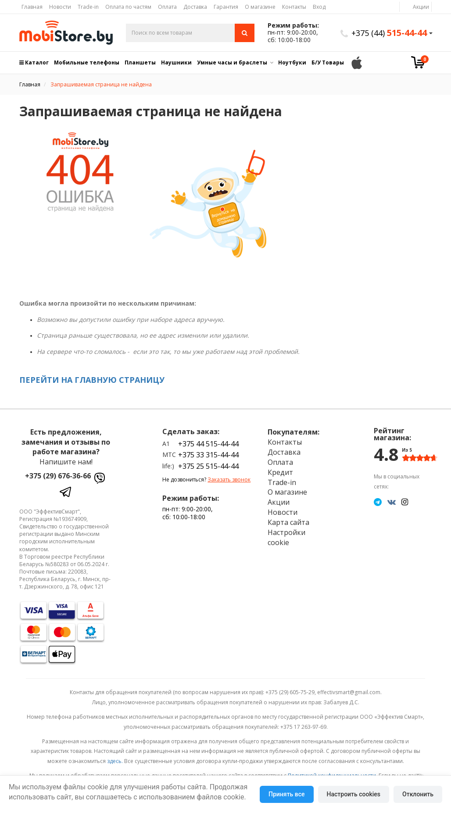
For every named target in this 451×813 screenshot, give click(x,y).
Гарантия (226, 7)
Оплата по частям (128, 7)
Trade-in (88, 7)
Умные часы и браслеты (232, 62)
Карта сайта (288, 522)
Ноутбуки (292, 62)
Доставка (195, 7)
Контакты (294, 7)
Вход (319, 7)
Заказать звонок (229, 479)
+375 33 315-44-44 (208, 455)
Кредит (280, 472)
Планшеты (140, 62)
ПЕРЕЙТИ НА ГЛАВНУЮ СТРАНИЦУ (92, 379)
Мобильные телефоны (86, 62)
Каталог (34, 62)
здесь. (115, 761)
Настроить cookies (353, 794)
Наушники (176, 62)
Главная (32, 7)
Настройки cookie (286, 537)
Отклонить (417, 794)
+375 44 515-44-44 (208, 444)
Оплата (167, 7)
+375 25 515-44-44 (208, 466)
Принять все (286, 794)
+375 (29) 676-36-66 (58, 476)
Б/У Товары (327, 62)
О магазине (260, 7)
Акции (421, 7)
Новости (60, 7)
